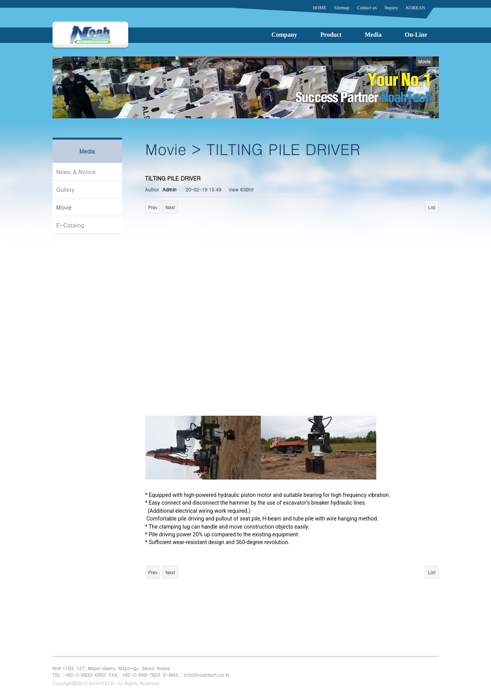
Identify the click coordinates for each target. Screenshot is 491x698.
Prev (153, 207)
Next (170, 207)
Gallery (65, 189)
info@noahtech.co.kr (206, 674)
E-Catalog (70, 225)
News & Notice (76, 171)
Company (284, 34)
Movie (64, 207)
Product (330, 34)
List (431, 207)
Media (373, 34)
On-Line (416, 34)
